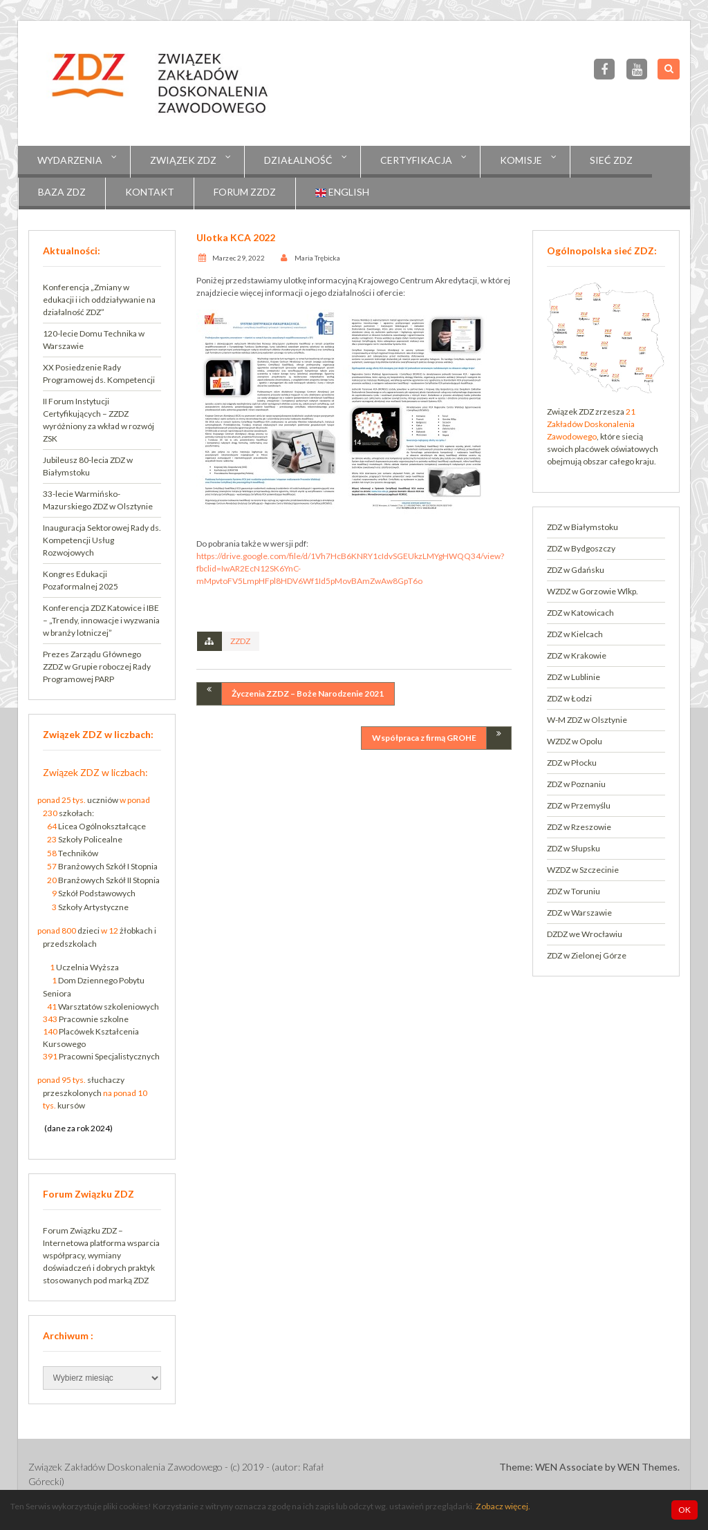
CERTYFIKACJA (416, 160)
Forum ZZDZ (245, 192)
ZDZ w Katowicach (580, 612)
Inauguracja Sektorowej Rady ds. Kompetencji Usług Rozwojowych (102, 540)
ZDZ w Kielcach (575, 634)
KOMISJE (521, 160)
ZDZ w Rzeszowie (579, 827)
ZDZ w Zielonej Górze (586, 955)
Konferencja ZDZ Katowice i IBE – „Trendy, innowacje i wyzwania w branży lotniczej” (101, 620)
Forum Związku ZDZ (80, 1230)
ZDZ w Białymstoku (582, 527)
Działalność (298, 160)
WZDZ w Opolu (574, 741)
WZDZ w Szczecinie (583, 870)
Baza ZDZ (62, 192)
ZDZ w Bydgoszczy (581, 548)
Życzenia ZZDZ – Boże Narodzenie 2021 (308, 693)
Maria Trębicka (317, 258)
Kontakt (149, 192)
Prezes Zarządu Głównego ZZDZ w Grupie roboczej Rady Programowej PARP (97, 666)
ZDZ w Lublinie (573, 677)
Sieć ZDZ (611, 160)
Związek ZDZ (183, 160)
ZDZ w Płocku (572, 762)
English (342, 192)
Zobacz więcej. (503, 1506)
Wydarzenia (69, 160)
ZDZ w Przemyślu (579, 805)
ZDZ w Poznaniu (576, 784)
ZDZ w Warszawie (579, 912)
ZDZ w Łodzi (569, 698)
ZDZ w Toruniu (573, 891)
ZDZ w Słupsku (573, 848)
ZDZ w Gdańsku (575, 570)
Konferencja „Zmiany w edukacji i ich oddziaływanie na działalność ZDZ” (99, 299)
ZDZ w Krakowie (576, 655)
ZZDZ (240, 641)
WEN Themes (647, 1467)
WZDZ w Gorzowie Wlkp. (592, 591)
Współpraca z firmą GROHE (424, 738)
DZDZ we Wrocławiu (584, 934)
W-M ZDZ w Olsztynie (587, 720)
